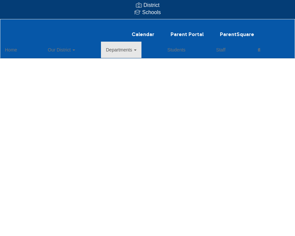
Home (21, 46)
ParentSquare (237, 31)
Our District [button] (50, 46)
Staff (147, 46)
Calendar (143, 31)
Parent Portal (187, 31)
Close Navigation (194, 49)
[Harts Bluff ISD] (147, 23)
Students (124, 46)
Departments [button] (89, 46)
